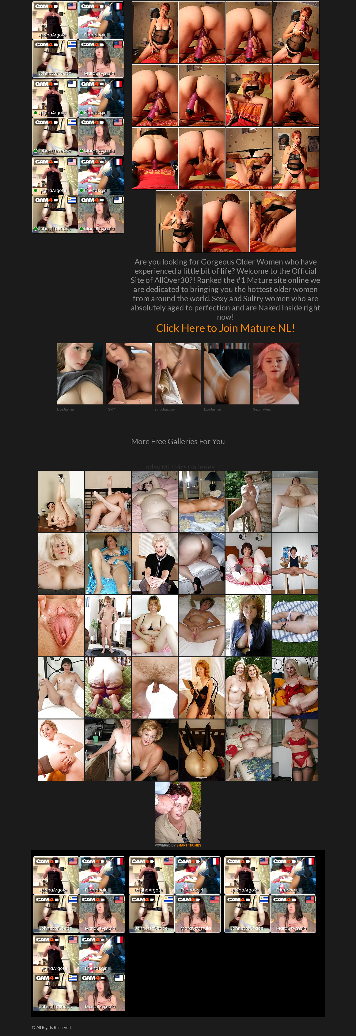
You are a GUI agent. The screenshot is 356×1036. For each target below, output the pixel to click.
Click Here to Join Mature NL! (225, 327)
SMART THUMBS (188, 845)
